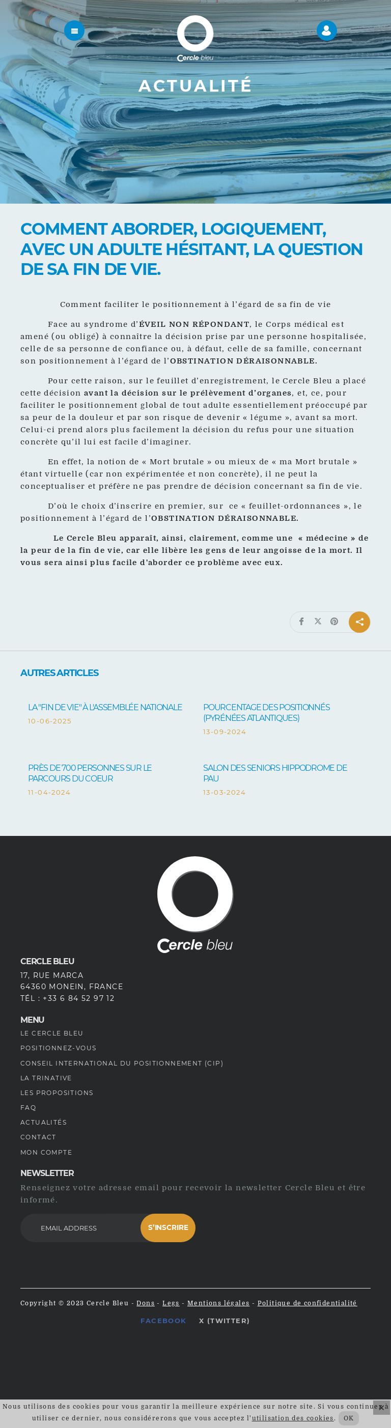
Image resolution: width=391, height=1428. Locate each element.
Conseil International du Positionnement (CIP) (122, 1063)
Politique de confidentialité (307, 1303)
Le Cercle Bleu (52, 1033)
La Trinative (46, 1078)
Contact (38, 1137)
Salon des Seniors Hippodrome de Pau (275, 773)
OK (349, 1418)
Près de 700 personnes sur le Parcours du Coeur (90, 773)
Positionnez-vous (58, 1048)
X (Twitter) (224, 1321)
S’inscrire (168, 1227)
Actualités (43, 1122)
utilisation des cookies (293, 1418)
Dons (145, 1303)
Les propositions (56, 1093)
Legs (171, 1303)
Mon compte (46, 1152)
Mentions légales (218, 1303)
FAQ (28, 1107)
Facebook (163, 1321)
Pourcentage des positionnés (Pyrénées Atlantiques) (266, 713)
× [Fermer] (381, 1408)
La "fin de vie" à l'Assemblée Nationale (105, 707)
